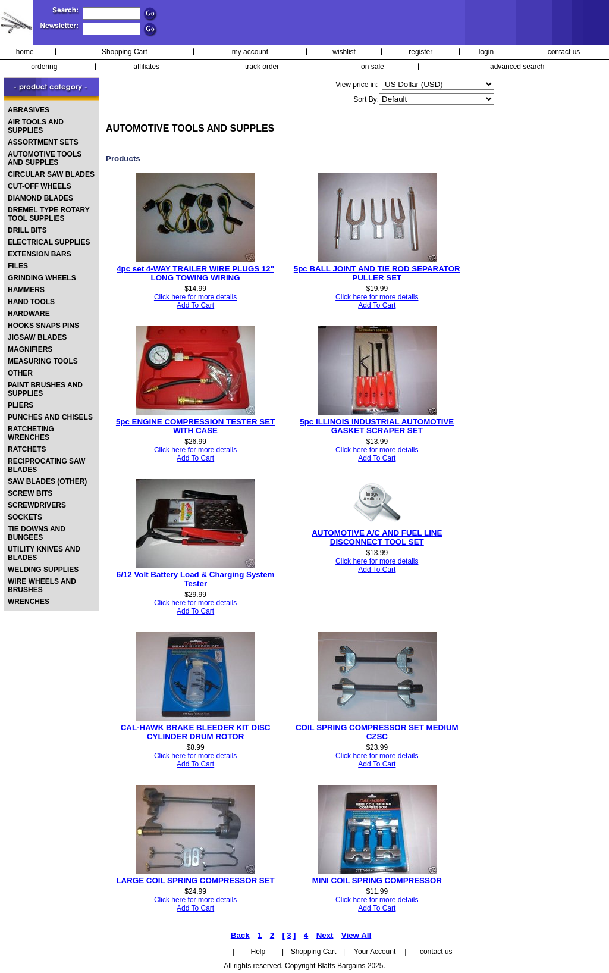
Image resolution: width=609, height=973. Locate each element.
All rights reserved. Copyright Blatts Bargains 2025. (304, 966)
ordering (44, 66)
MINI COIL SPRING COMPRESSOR (377, 880)
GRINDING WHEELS (42, 278)
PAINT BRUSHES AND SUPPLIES (45, 389)
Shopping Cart (124, 52)
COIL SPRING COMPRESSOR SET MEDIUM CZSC (377, 732)
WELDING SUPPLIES (43, 569)
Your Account (374, 951)
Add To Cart (195, 305)
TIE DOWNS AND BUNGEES (36, 533)
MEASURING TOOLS (43, 361)
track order (262, 66)
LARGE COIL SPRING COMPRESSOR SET (195, 880)
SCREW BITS (30, 493)
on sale (372, 66)
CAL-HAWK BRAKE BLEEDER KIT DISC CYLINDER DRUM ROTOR (196, 732)
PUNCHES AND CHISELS (50, 417)
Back (240, 935)
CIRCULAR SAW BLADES (51, 174)
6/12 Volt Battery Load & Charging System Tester (196, 579)
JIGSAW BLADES (37, 337)
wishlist (344, 52)
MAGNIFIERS (30, 349)
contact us (564, 52)
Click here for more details (195, 297)
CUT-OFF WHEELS (39, 186)
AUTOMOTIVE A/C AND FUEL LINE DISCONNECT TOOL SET (377, 537)
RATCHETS (27, 449)
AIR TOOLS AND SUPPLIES (36, 126)
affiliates (146, 66)
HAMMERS (26, 290)
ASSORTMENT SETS (43, 142)
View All (356, 935)
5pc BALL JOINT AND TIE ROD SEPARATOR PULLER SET (377, 273)
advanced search (517, 66)
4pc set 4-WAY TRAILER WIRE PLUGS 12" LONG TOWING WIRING (195, 273)
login (486, 52)
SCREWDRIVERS (37, 505)
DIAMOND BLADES (40, 198)
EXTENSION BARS (39, 254)
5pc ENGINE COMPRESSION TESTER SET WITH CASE (195, 426)
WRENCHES (28, 601)
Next (325, 935)
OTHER (20, 373)
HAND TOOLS (31, 302)
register (420, 52)
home (25, 52)
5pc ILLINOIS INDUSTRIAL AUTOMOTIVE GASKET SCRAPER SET (377, 426)
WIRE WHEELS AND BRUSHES (42, 585)
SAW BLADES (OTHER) (47, 481)
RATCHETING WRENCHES (31, 433)
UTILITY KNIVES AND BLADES (44, 553)
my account (250, 52)
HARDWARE (29, 313)
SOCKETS (25, 517)
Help (258, 951)
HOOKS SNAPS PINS (43, 325)
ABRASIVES (28, 110)
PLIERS (20, 405)
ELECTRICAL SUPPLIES (49, 242)
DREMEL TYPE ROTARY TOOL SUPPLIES (49, 214)
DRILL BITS (27, 230)
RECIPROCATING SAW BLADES (46, 465)
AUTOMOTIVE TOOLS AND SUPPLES (44, 158)
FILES (18, 266)
